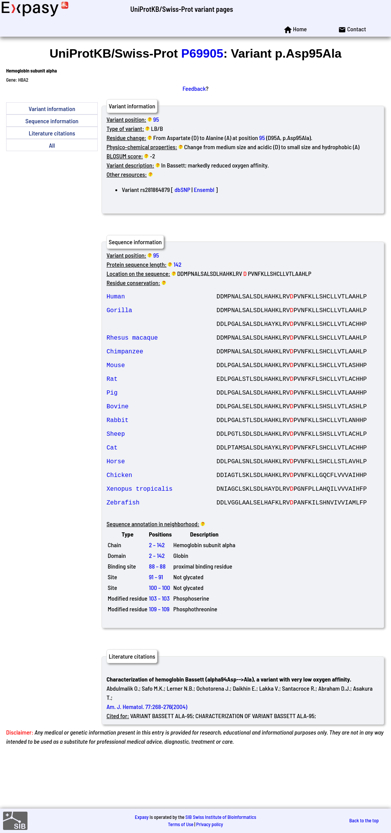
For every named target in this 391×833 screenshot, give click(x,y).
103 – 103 (159, 647)
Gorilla (162, 314)
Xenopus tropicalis (162, 532)
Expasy (142, 817)
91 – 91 (156, 625)
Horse (162, 499)
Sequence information (52, 120)
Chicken (162, 516)
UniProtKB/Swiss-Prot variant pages (181, 9)
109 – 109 (159, 657)
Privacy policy (209, 824)
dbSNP (182, 189)
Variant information (52, 108)
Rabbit (162, 449)
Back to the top (364, 820)
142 (178, 264)
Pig (162, 415)
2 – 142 (157, 593)
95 (156, 119)
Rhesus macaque (162, 348)
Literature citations (52, 133)
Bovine (162, 432)
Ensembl (204, 189)
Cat (162, 482)
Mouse (162, 381)
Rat (162, 398)
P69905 (202, 53)
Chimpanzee (162, 365)
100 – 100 (159, 636)
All (52, 145)
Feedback (194, 88)
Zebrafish (162, 549)
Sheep (162, 465)
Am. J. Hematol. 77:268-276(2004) (147, 755)
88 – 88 (157, 615)
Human (162, 297)
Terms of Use (181, 824)
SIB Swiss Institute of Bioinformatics (221, 817)
